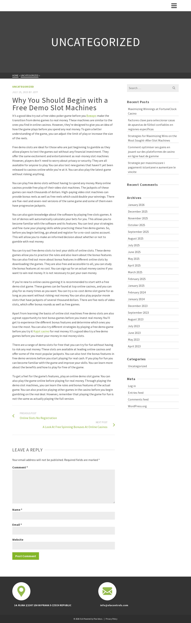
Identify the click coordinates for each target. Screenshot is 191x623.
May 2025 (134, 259)
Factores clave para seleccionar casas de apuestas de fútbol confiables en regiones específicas (151, 124)
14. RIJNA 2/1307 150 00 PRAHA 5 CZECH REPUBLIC (42, 605)
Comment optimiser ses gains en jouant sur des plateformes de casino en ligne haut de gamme (151, 151)
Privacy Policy (111, 619)
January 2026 (136, 205)
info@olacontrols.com (114, 605)
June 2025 (134, 252)
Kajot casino (41, 331)
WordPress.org (137, 406)
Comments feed (138, 399)
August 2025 (135, 238)
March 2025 (135, 272)
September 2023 (138, 312)
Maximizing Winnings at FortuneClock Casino (152, 111)
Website (17, 539)
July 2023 (134, 326)
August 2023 (135, 319)
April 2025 (134, 265)
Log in (132, 386)
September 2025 (138, 232)
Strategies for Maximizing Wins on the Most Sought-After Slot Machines (152, 138)
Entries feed (135, 392)
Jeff (35, 92)
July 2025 (134, 245)
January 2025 (136, 285)
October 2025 (136, 225)
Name (17, 509)
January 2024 (136, 299)
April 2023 (134, 346)
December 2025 (138, 211)
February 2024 (137, 292)
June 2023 (134, 333)
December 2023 (138, 306)
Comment (20, 467)
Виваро (91, 116)
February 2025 (137, 279)
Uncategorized (23, 86)
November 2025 (138, 218)
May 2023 (134, 339)
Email (17, 524)
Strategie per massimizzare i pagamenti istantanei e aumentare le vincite (152, 167)
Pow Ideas (98, 619)
